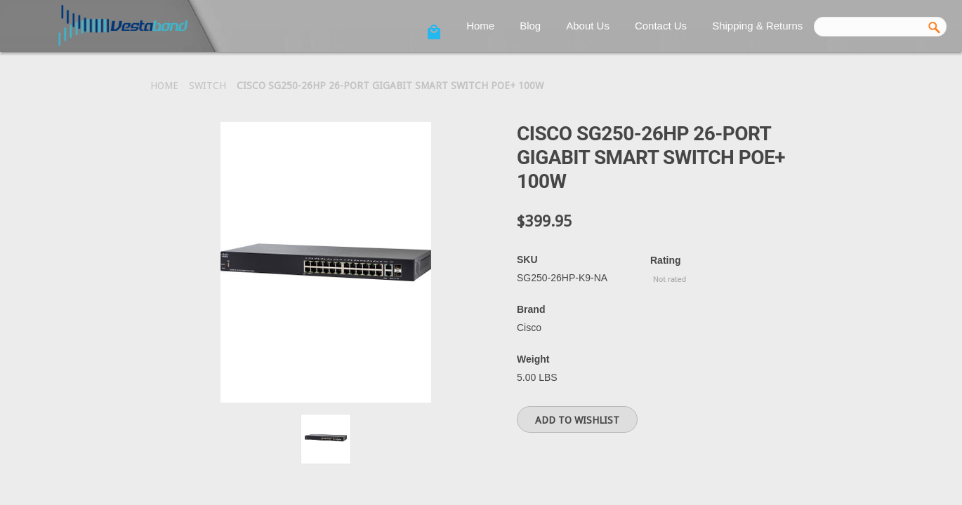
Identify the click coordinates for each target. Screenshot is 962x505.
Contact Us (661, 26)
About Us (588, 26)
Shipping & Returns (757, 26)
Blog (530, 26)
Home (480, 26)
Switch (207, 85)
